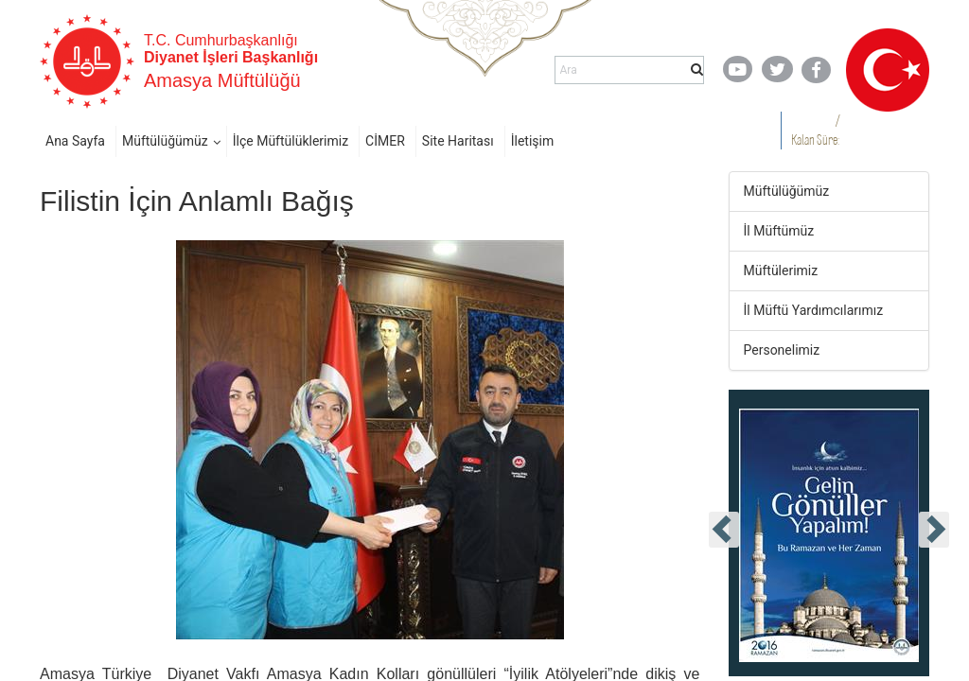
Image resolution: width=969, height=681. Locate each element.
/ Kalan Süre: (815, 130)
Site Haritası (458, 140)
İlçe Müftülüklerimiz (290, 140)
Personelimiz (782, 350)
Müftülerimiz (781, 270)
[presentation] (724, 530)
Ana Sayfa (75, 140)
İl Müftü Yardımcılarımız (814, 310)
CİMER (385, 140)
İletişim (533, 140)
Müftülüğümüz (165, 140)
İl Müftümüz (779, 230)
